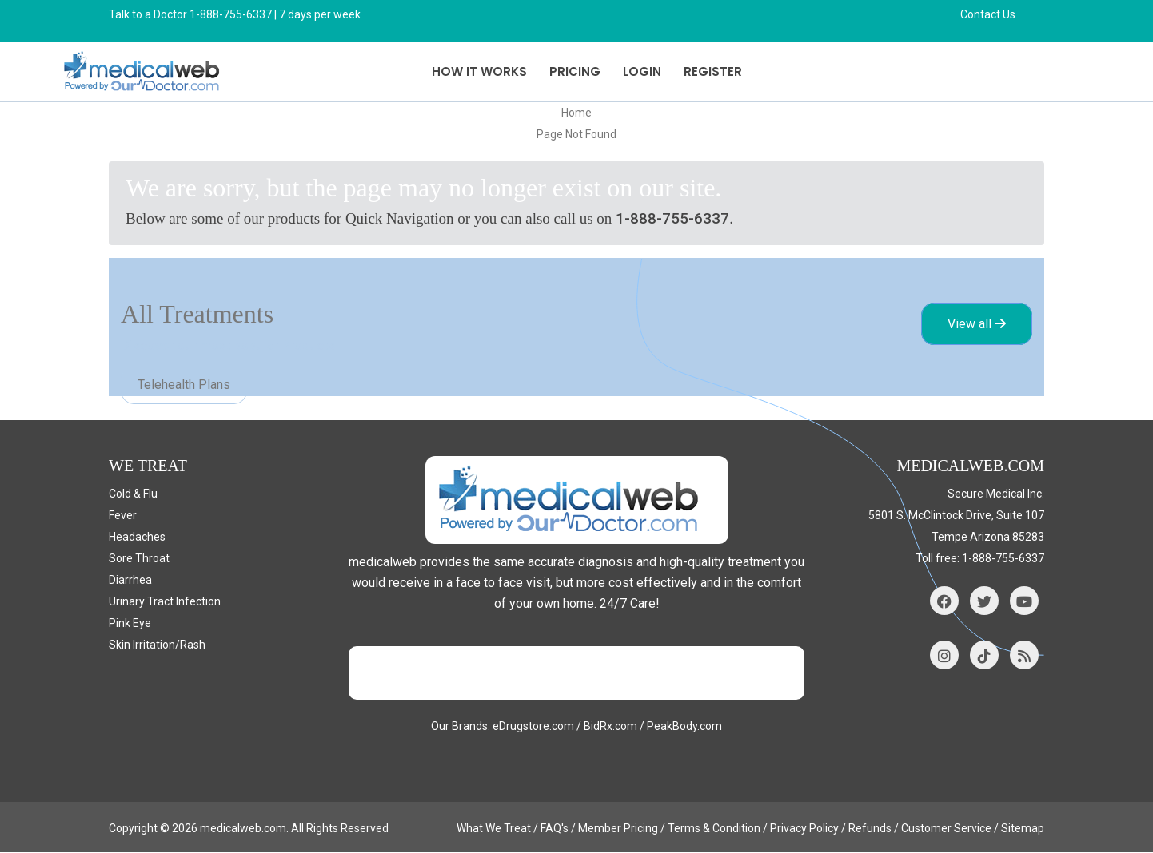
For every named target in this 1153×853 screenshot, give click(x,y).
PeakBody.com (684, 726)
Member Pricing (618, 829)
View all (977, 324)
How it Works (479, 71)
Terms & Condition (714, 829)
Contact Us (987, 14)
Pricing (574, 71)
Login (642, 71)
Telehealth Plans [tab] (184, 385)
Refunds (870, 829)
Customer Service (946, 829)
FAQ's (555, 829)
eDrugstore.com (533, 726)
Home (576, 112)
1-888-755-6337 (672, 218)
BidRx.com (610, 726)
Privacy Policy (804, 829)
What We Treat (494, 829)
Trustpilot (576, 673)
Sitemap (1022, 829)
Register (713, 71)
